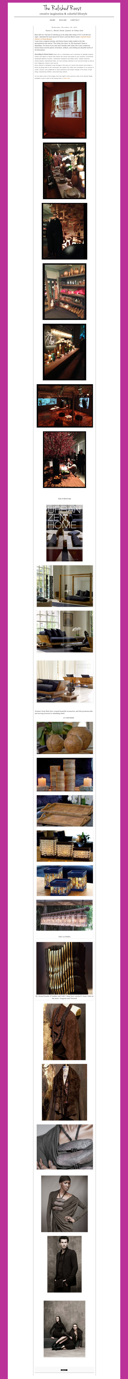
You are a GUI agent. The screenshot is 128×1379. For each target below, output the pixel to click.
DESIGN (63, 20)
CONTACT (75, 20)
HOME (52, 20)
